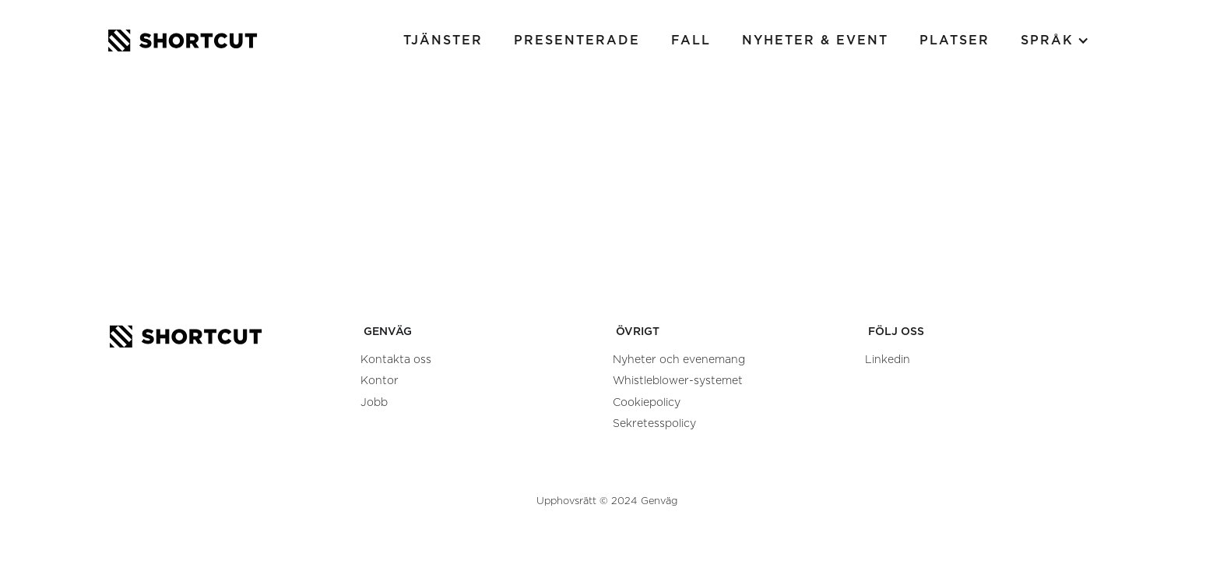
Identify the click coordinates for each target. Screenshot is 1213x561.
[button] (1055, 40)
